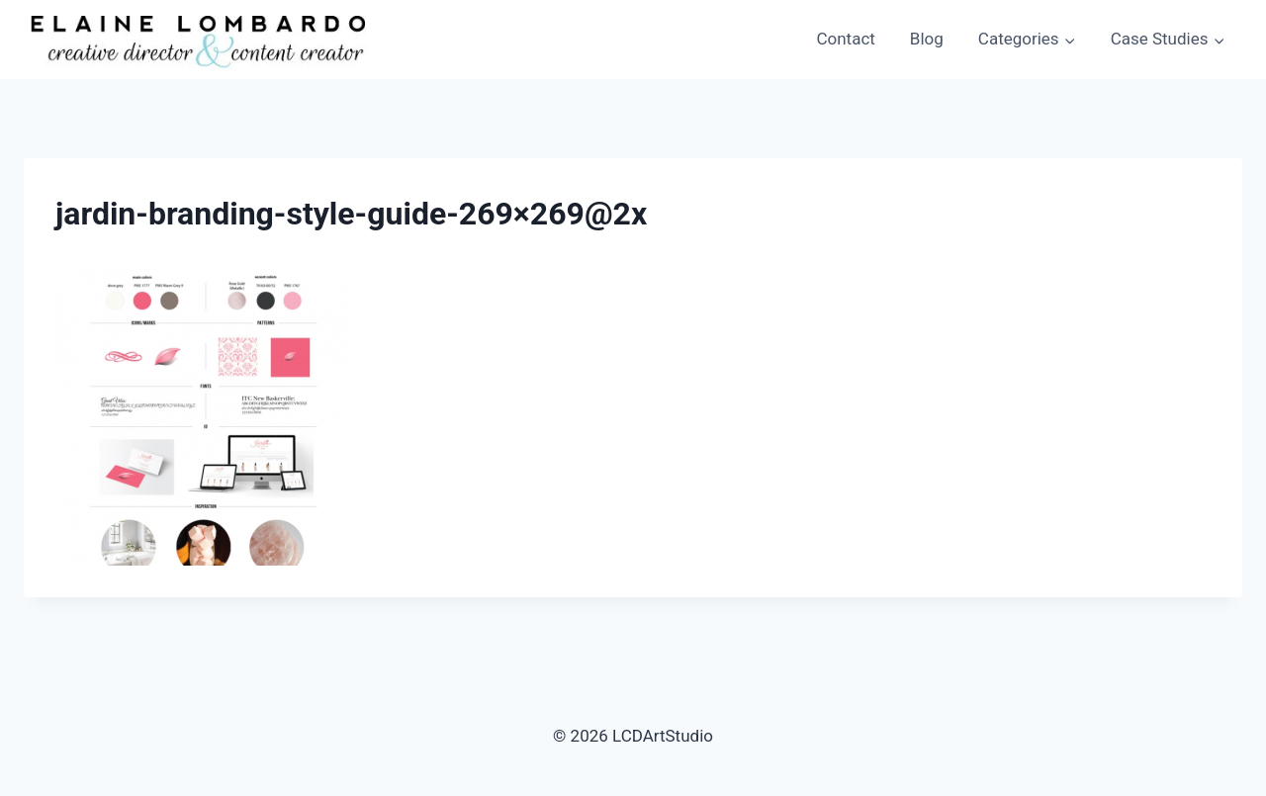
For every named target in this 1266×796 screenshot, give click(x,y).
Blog (927, 38)
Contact (845, 38)
